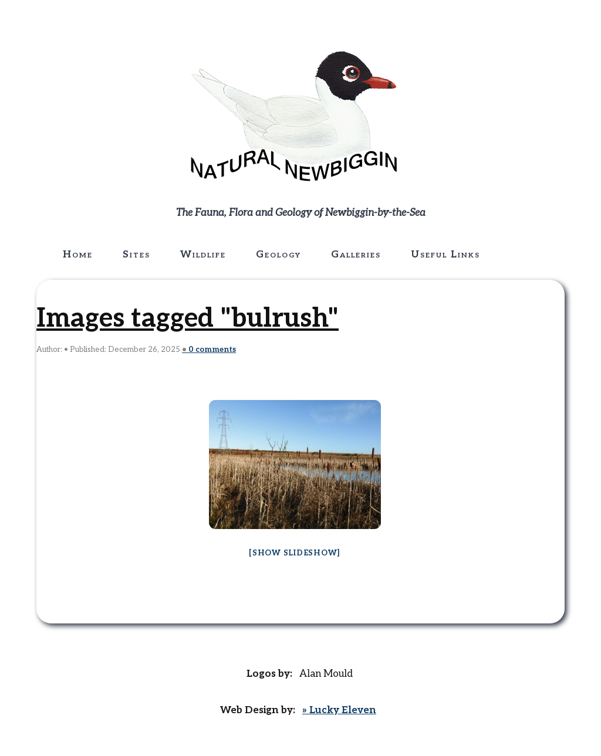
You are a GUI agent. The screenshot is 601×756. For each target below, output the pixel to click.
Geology (278, 254)
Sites (136, 254)
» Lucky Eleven (339, 710)
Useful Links (445, 254)
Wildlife (203, 254)
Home (78, 254)
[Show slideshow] (294, 553)
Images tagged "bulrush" (187, 318)
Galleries (356, 254)
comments (212, 349)
